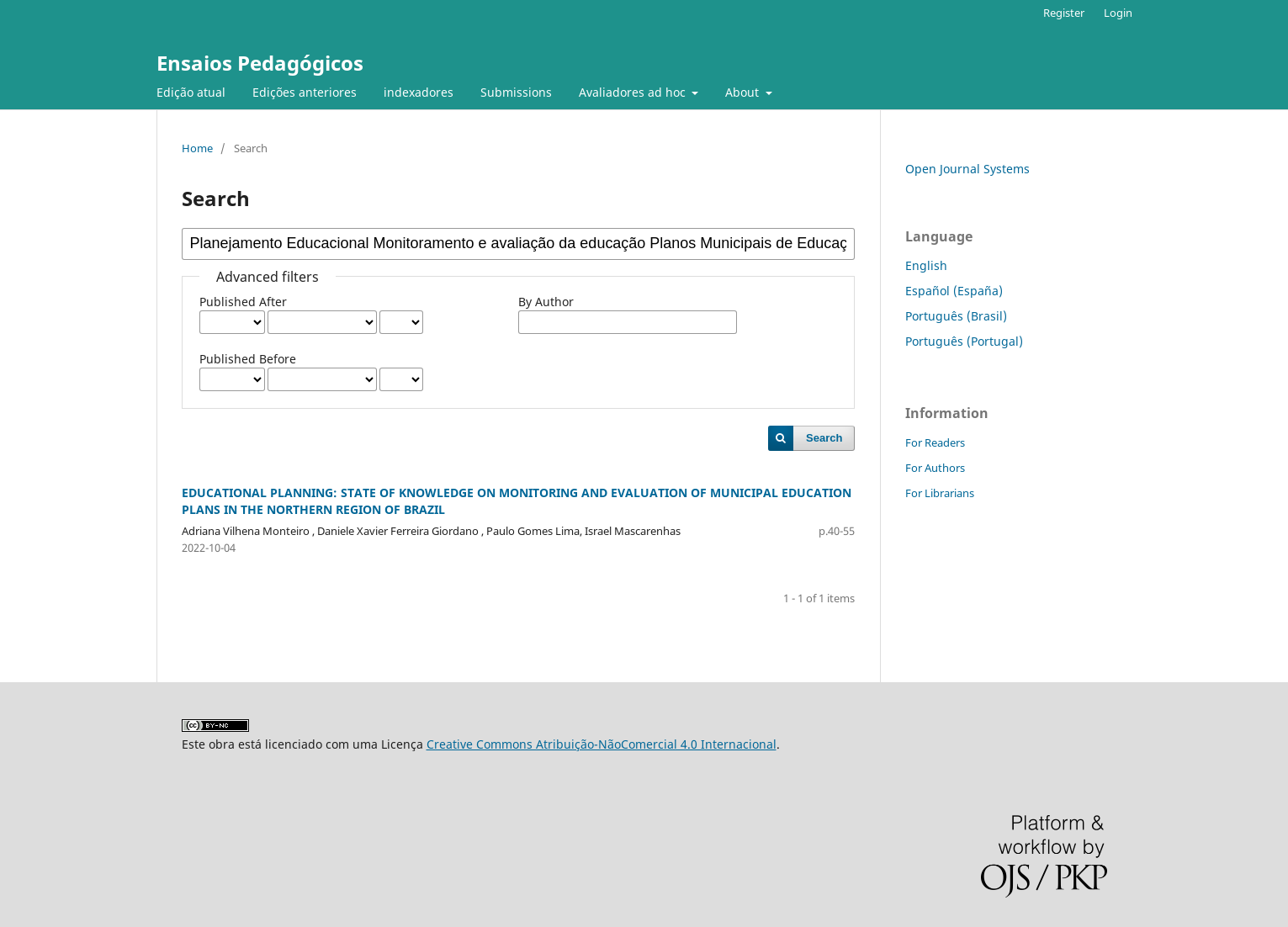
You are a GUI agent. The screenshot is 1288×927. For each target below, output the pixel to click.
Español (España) (954, 291)
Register (1063, 12)
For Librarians (939, 493)
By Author (546, 302)
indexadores (418, 92)
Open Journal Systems (967, 169)
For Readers (935, 442)
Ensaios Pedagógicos (259, 63)
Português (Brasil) (956, 316)
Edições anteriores (304, 92)
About (743, 92)
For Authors (935, 467)
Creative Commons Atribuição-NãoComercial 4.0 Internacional (602, 744)
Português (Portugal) (964, 341)
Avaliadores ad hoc (634, 92)
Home (197, 148)
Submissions (516, 92)
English (926, 265)
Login (1118, 12)
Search (824, 438)
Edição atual (190, 92)
